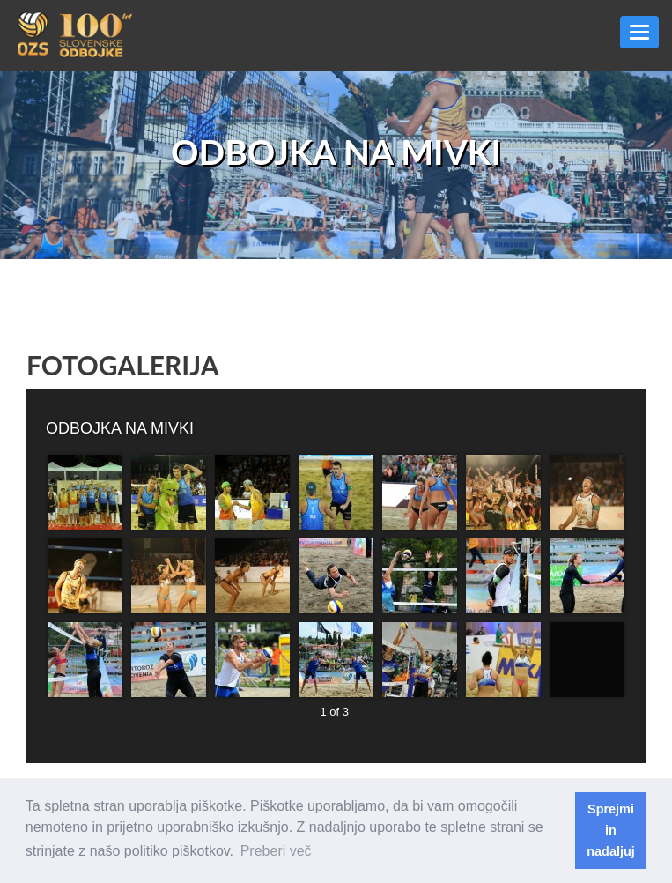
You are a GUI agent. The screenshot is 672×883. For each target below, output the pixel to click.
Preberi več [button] (276, 850)
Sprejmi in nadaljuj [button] (610, 830)
